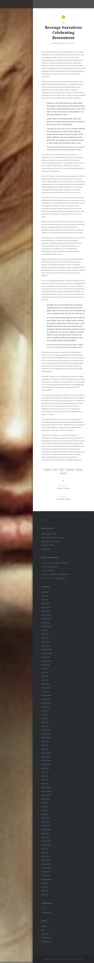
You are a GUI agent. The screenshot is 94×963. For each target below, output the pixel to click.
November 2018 (46, 845)
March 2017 (45, 894)
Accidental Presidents (59, 578)
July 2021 (44, 772)
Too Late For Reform (47, 545)
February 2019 (45, 841)
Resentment (70, 469)
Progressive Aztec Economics (50, 541)
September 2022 (46, 737)
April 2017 (44, 891)
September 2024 (46, 661)
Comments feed (46, 938)
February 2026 (45, 607)
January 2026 (45, 611)
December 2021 (46, 760)
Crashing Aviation (52, 567)
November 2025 (46, 619)
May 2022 (44, 745)
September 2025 (46, 626)
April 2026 (44, 599)
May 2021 (44, 780)
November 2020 (46, 791)
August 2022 (45, 741)
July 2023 (44, 711)
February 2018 (45, 860)
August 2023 (45, 707)
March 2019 (45, 837)
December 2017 (46, 868)
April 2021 (44, 783)
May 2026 (44, 596)
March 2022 (45, 749)
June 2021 (44, 776)
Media (61, 469)
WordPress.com (77, 959)
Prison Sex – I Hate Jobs (48, 574)
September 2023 (46, 703)
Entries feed (45, 934)
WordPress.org (46, 941)
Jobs (63, 23)
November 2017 (46, 872)
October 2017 (45, 875)
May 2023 (44, 718)
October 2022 (45, 734)
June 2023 (44, 714)
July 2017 (44, 883)
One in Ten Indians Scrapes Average (52, 537)
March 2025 (45, 638)
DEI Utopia (50, 570)
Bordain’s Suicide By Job (60, 563)
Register (44, 926)
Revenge (79, 469)
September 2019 (46, 829)
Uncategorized (45, 912)
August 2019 (45, 833)
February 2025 (45, 642)
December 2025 (46, 615)
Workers (63, 473)
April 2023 (44, 722)
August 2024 (45, 665)
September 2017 (46, 879)
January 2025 (45, 645)
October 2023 (45, 699)
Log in (43, 930)
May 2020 (44, 810)
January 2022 (45, 757)
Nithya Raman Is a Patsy (48, 533)
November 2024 (46, 653)
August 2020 (45, 799)
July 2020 (44, 803)
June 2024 (44, 672)
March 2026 (45, 603)
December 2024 (46, 649)
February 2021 (45, 787)
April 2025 (44, 634)
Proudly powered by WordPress (53, 959)
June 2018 (44, 849)
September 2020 (46, 795)
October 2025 (45, 622)
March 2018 (45, 856)
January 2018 (45, 864)
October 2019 (45, 825)
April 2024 (44, 680)
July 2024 (44, 668)
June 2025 (44, 630)
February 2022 (45, 753)
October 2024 (45, 657)
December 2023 (46, 695)
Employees (47, 469)
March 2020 (45, 818)
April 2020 (44, 814)
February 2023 (45, 730)
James (60, 43)
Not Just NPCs (45, 549)
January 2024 (45, 691)
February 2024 (45, 688)
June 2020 (44, 806)
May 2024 (44, 676)
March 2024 (45, 684)
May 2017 (44, 887)
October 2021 (45, 764)
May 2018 (44, 852)
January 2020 (45, 822)
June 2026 (44, 592)
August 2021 (45, 768)
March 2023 (45, 726)
